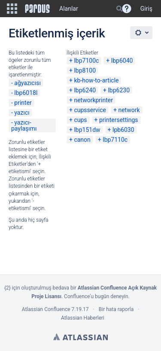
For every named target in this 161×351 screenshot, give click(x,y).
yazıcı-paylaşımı (23, 125)
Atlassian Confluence (46, 309)
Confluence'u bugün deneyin (96, 296)
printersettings (118, 119)
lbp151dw (87, 129)
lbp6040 (122, 60)
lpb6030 (123, 129)
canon (82, 139)
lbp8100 (85, 70)
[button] (12, 8)
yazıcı (21, 112)
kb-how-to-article (96, 80)
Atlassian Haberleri (82, 318)
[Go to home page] (37, 8)
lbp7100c (86, 60)
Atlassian (80, 336)
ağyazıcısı (27, 82)
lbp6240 (85, 90)
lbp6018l (25, 92)
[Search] (119, 8)
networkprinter (93, 100)
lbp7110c (115, 139)
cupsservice (90, 110)
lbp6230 (119, 90)
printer (23, 102)
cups (80, 119)
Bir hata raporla (116, 309)
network (129, 110)
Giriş (146, 8)
